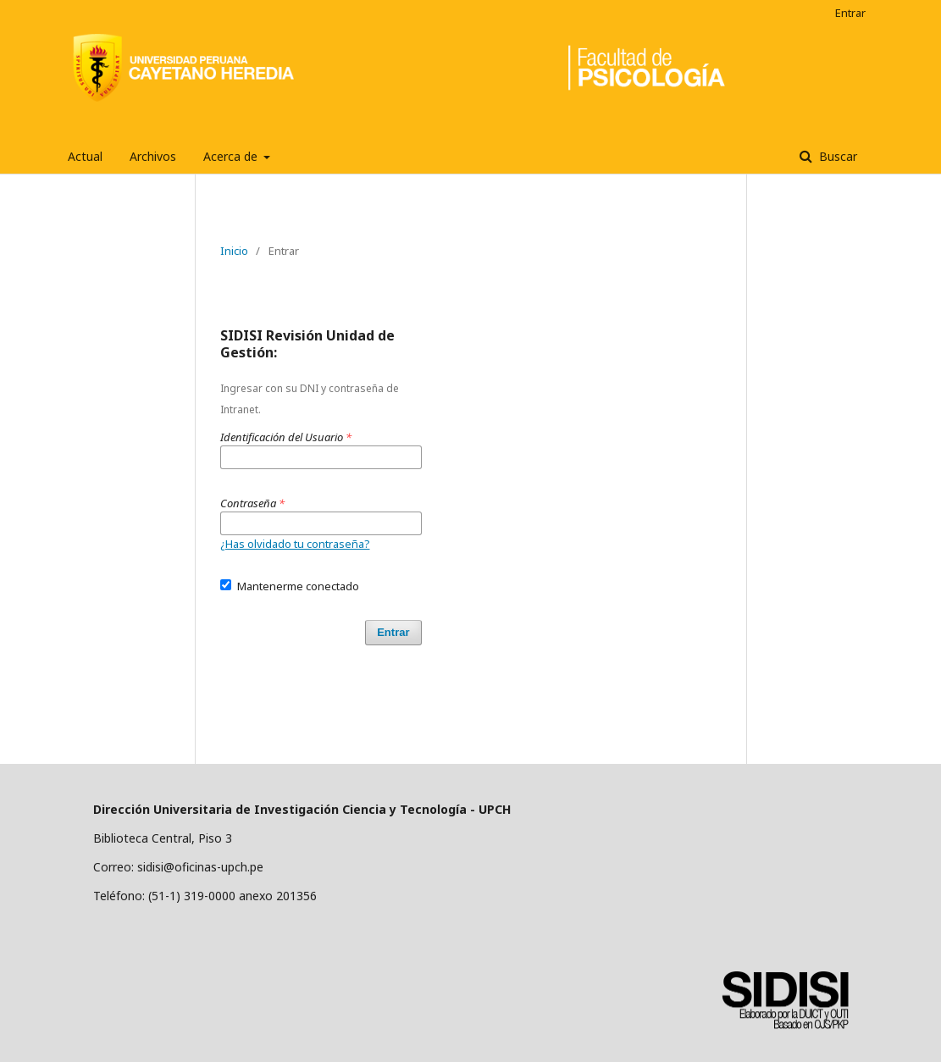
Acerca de (232, 156)
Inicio (234, 250)
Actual (85, 156)
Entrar (850, 12)
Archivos (153, 156)
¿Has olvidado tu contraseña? (295, 543)
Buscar (836, 156)
